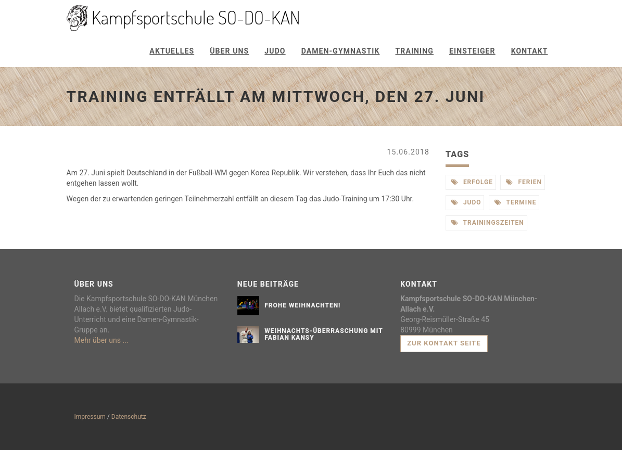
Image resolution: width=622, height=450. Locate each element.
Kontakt (529, 51)
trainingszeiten (487, 222)
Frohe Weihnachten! (302, 305)
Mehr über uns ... (101, 340)
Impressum (90, 416)
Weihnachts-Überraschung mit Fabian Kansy (323, 334)
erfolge (472, 182)
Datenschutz (128, 416)
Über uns (229, 51)
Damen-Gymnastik (340, 51)
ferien (523, 182)
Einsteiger (472, 51)
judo (466, 202)
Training (415, 51)
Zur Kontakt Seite (443, 343)
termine (515, 202)
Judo (274, 51)
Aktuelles (171, 51)
